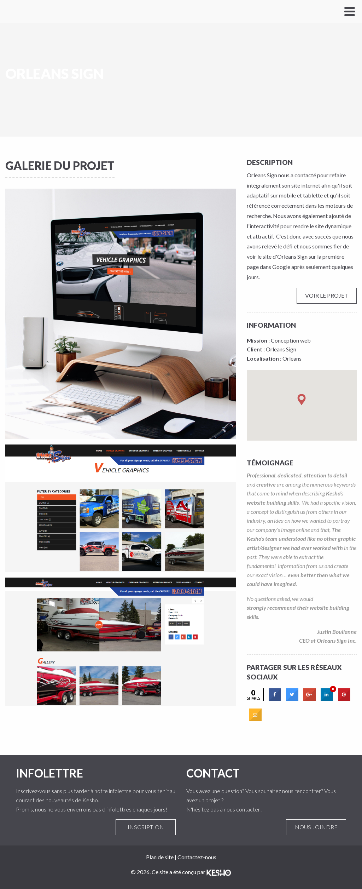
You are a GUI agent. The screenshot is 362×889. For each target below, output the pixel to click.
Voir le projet (327, 295)
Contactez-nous (196, 857)
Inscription (146, 827)
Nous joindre (316, 827)
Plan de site (160, 857)
